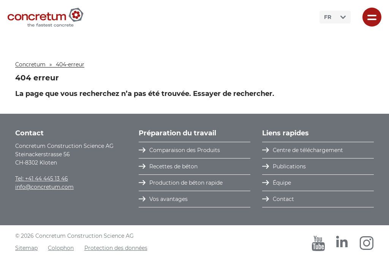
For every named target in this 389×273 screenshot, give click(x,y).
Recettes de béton (173, 166)
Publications (289, 166)
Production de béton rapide (186, 182)
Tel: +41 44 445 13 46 (41, 178)
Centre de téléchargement (308, 150)
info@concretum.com (44, 187)
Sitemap (26, 248)
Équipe (282, 182)
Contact (283, 199)
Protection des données (115, 248)
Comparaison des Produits (184, 150)
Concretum (30, 64)
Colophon (61, 248)
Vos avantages (168, 199)
